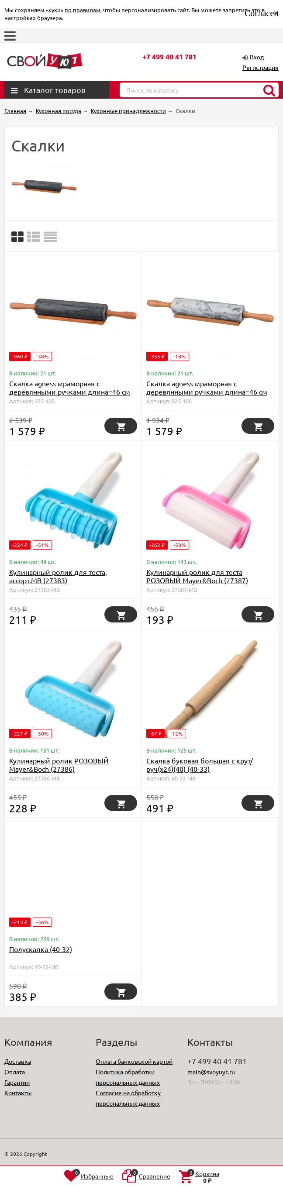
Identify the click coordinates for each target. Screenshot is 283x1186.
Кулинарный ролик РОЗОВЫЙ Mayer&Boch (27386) (59, 764)
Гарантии (17, 1082)
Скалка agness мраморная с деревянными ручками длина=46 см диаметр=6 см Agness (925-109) (69, 391)
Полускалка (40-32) (40, 949)
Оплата (14, 1072)
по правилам (82, 10)
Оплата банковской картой (134, 1061)
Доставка (17, 1061)
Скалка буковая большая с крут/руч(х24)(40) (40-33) (199, 764)
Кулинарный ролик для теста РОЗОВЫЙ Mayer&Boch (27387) (197, 575)
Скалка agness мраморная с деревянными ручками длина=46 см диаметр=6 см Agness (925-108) (206, 391)
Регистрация (260, 67)
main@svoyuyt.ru (211, 1072)
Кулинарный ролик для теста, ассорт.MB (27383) (58, 575)
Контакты (18, 1093)
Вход (257, 57)
